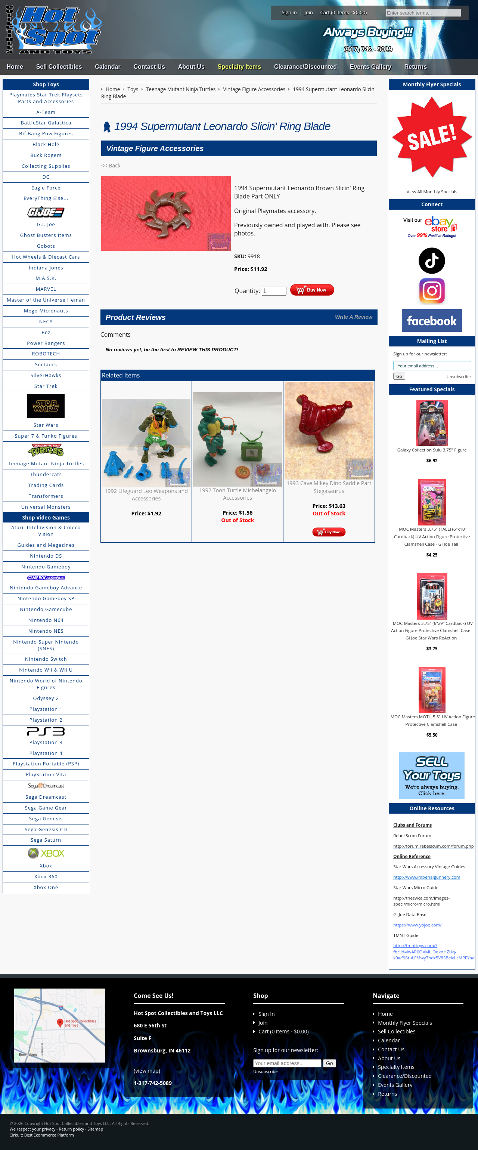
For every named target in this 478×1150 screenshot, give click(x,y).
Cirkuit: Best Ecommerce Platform (42, 1135)
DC (46, 176)
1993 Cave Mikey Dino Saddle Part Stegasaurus (328, 487)
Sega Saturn (46, 839)
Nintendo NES (46, 631)
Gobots (46, 246)
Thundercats (46, 474)
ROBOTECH (46, 353)
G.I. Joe (46, 224)
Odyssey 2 (46, 698)
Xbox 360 (46, 876)
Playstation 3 (46, 742)
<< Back (111, 165)
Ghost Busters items (46, 235)
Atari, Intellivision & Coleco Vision (46, 530)
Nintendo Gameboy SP (46, 598)
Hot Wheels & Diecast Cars (46, 256)
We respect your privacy (33, 1129)
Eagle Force (46, 187)
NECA (46, 321)
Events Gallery (370, 67)
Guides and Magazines (45, 545)
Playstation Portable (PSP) (46, 763)
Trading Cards (46, 485)
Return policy (71, 1129)
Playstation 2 (46, 719)
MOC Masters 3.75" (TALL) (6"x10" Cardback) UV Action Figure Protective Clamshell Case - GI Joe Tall (432, 536)
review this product (207, 349)
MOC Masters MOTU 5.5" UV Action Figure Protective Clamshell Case (433, 720)
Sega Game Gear (46, 807)
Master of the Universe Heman (46, 299)
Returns (415, 67)
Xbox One (46, 887)
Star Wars (46, 425)
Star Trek (46, 386)
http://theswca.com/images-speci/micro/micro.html (421, 901)
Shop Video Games (46, 517)
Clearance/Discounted (305, 67)
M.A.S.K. (45, 278)
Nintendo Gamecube (46, 609)
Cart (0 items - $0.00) (343, 12)
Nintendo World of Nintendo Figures (46, 684)
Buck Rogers (46, 155)
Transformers (46, 496)
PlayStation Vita (46, 774)
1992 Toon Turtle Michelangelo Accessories (237, 494)
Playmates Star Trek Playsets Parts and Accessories (46, 98)
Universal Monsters (46, 506)
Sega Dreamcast (45, 796)
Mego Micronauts (46, 310)
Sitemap (95, 1129)
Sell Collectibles (59, 67)
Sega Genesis (46, 818)
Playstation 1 (46, 709)
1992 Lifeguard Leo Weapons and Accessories (146, 494)
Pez (45, 332)
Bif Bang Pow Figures (46, 133)
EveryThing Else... (46, 198)
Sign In (289, 12)
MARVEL (46, 289)
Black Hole (45, 144)
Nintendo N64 (46, 620)
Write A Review (353, 317)
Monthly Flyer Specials (405, 1022)
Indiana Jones (46, 267)
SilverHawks (46, 375)
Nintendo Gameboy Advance (46, 587)
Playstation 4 (46, 753)
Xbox (46, 865)
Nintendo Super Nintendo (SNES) (46, 645)
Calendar (107, 67)
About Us (191, 67)
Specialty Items (239, 67)
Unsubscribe (459, 376)
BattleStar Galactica (46, 122)
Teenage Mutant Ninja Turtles (46, 463)
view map (147, 1070)
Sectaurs (46, 364)
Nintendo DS (46, 555)
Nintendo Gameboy (46, 566)
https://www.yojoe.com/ (417, 925)
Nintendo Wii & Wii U (46, 669)
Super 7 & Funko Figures (46, 435)
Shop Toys (46, 84)
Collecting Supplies (46, 166)
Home (14, 67)
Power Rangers (46, 343)
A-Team (46, 112)
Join (308, 12)
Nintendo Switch (46, 659)
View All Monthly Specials (432, 191)
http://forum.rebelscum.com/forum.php (433, 846)
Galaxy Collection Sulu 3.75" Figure (432, 450)
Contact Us (149, 67)
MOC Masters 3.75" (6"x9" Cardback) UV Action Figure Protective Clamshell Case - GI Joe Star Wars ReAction (432, 630)
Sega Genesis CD (46, 829)
